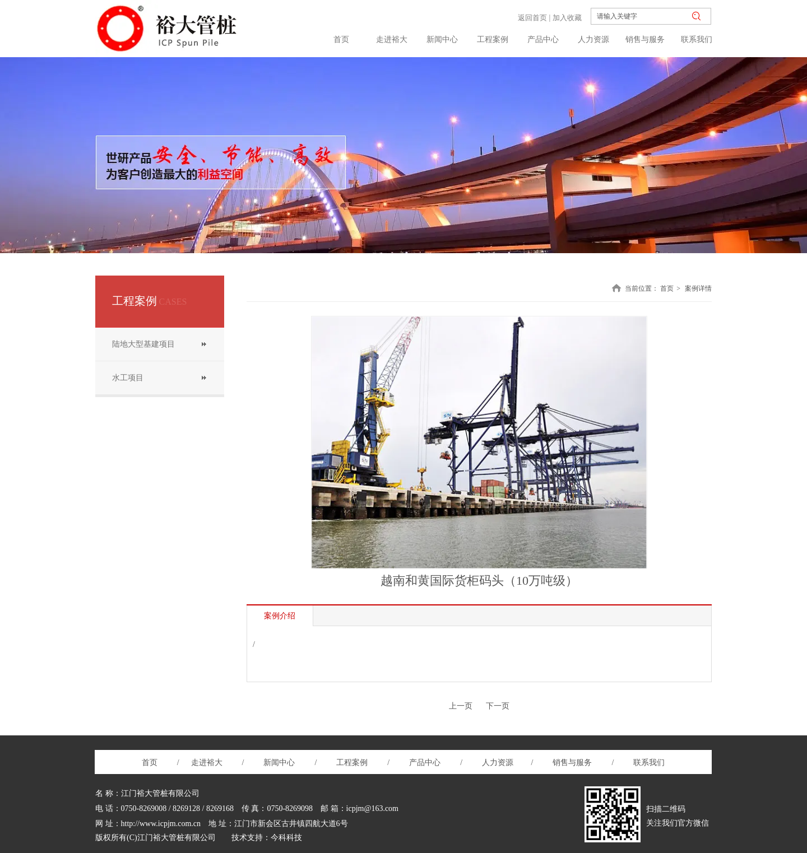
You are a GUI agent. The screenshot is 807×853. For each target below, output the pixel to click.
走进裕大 (206, 762)
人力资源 (499, 762)
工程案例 (355, 762)
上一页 (460, 706)
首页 (667, 288)
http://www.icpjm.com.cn (161, 823)
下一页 (497, 706)
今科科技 (286, 837)
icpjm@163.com (372, 808)
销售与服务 (572, 762)
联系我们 (648, 762)
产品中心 (424, 762)
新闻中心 (280, 762)
